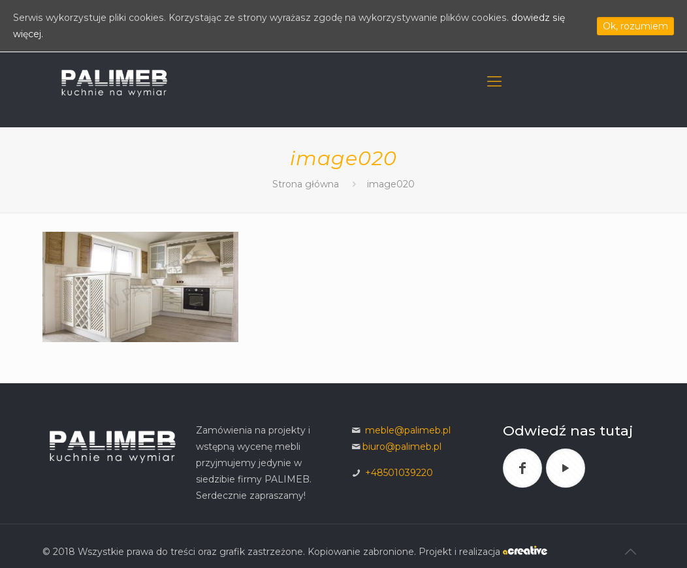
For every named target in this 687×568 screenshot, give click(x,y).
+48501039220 (399, 473)
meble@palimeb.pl (408, 430)
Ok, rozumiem (635, 26)
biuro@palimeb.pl (401, 446)
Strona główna (307, 184)
